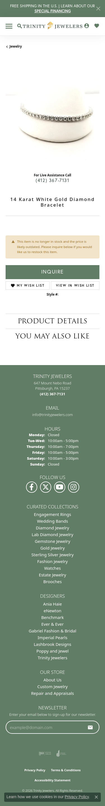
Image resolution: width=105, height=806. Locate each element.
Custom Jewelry (52, 686)
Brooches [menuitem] (52, 581)
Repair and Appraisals (52, 693)
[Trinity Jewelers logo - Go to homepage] (52, 26)
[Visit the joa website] (61, 753)
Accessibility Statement (52, 780)
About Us (52, 680)
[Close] (98, 8)
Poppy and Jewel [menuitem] (52, 651)
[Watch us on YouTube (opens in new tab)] (59, 487)
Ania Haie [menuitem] (52, 604)
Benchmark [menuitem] (52, 617)
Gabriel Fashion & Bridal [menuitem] (52, 631)
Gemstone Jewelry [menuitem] (52, 541)
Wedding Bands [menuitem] (52, 521)
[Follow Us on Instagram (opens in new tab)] (73, 487)
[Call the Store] (52, 393)
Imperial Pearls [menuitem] (52, 637)
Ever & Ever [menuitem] (52, 624)
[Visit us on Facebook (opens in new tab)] (31, 487)
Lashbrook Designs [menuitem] (52, 644)
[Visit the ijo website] (45, 753)
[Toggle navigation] (9, 26)
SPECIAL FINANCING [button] (52, 10)
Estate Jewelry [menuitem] (52, 575)
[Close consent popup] (96, 797)
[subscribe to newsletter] (90, 727)
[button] (20, 26)
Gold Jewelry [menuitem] (52, 548)
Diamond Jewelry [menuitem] (52, 528)
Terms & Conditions (66, 770)
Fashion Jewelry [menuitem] (52, 561)
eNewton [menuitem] (53, 610)
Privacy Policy (34, 770)
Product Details (52, 321)
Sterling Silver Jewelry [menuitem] (52, 554)
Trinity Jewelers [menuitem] (52, 657)
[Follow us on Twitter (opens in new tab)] (45, 487)
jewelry (16, 46)
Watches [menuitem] (52, 568)
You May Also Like (52, 336)
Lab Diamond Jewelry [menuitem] (52, 534)
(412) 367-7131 (52, 180)
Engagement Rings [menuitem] (52, 514)
